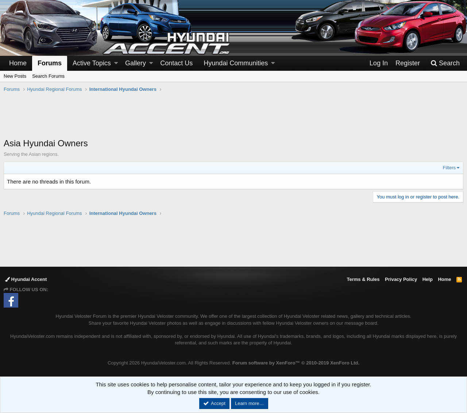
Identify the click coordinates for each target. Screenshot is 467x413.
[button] (116, 63)
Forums (50, 63)
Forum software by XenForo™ (295, 363)
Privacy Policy (401, 279)
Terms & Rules (363, 279)
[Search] (445, 63)
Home (18, 63)
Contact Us (176, 63)
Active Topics (92, 63)
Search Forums (48, 76)
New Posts (15, 76)
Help (427, 279)
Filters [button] (449, 167)
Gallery (135, 63)
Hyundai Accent (26, 279)
